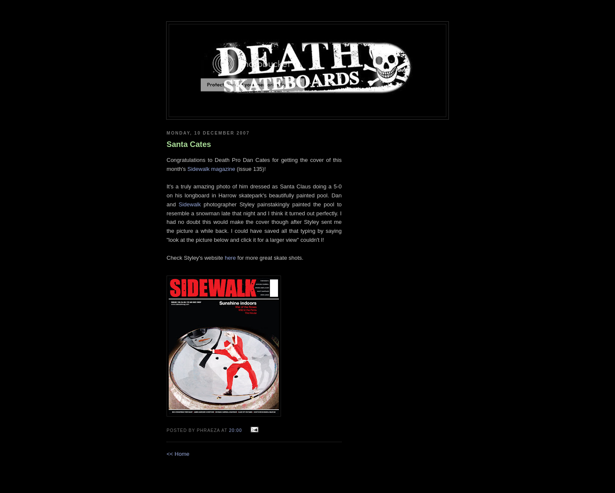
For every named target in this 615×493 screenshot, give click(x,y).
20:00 (236, 430)
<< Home (178, 454)
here (230, 258)
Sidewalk (190, 204)
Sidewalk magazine (211, 169)
